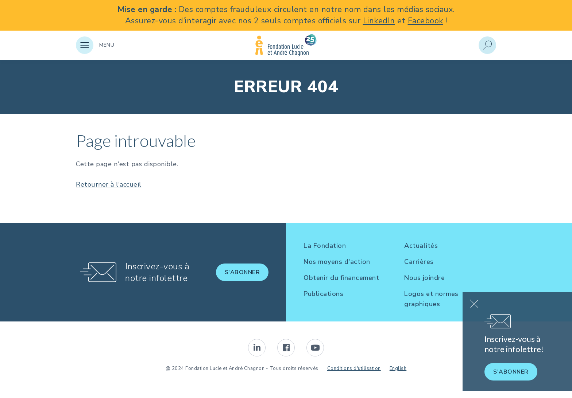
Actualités (421, 245)
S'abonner (242, 272)
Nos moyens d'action (337, 261)
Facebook (425, 20)
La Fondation (325, 245)
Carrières (419, 261)
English (398, 368)
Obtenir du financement (341, 277)
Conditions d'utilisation (354, 368)
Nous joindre (424, 277)
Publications (323, 293)
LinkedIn (379, 20)
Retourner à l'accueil (109, 184)
